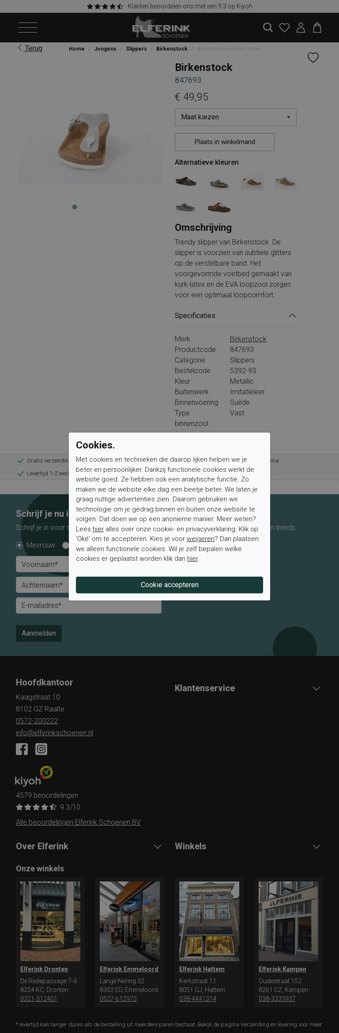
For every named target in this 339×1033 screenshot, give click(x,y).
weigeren (201, 539)
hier (98, 529)
